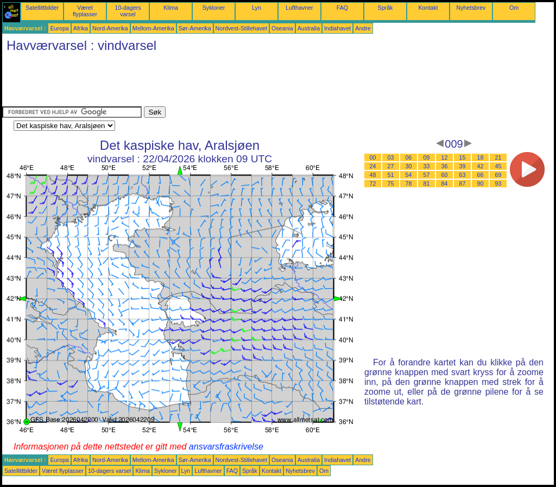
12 (444, 157)
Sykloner (214, 7)
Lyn (256, 7)
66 (480, 175)
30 (409, 166)
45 (498, 166)
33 (427, 166)
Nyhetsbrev (471, 7)
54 (409, 175)
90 (480, 183)
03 (391, 157)
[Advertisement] (199, 82)
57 (427, 175)
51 (391, 175)
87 (462, 183)
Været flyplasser (85, 10)
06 (409, 157)
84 (444, 183)
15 (462, 157)
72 (373, 183)
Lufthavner (299, 7)
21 (498, 157)
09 (427, 157)
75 (391, 183)
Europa (59, 28)
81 (427, 183)
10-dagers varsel (128, 10)
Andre (362, 28)
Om (514, 7)
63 (462, 175)
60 (444, 175)
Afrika (80, 28)
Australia (309, 28)
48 (373, 175)
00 (373, 157)
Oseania (282, 28)
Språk (385, 7)
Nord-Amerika (110, 28)
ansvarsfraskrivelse (226, 446)
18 (480, 157)
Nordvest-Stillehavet (241, 28)
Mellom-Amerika (153, 28)
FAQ (342, 7)
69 (498, 175)
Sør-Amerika (195, 28)
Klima (170, 7)
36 (444, 166)
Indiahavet (337, 28)
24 (373, 166)
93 (498, 183)
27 (391, 166)
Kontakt (428, 7)
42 (480, 166)
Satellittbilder (42, 7)
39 (462, 166)
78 (409, 183)
